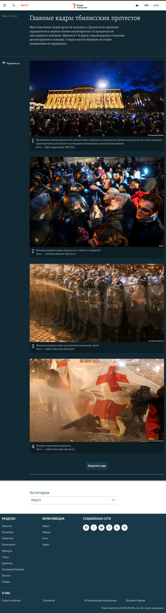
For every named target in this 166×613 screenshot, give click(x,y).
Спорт (5, 557)
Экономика (8, 545)
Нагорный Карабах (13, 569)
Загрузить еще (97, 466)
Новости (7, 526)
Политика (7, 532)
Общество (7, 538)
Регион (6, 575)
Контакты (49, 600)
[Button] (10, 64)
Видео (46, 526)
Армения (7, 563)
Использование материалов (100, 600)
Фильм (46, 532)
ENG (146, 5)
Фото (24, 5)
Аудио (45, 545)
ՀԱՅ (156, 5)
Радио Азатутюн (11, 600)
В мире (6, 582)
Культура (7, 551)
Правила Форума (135, 600)
